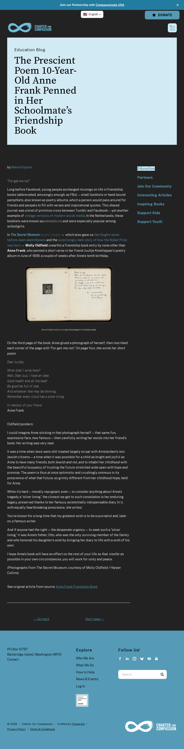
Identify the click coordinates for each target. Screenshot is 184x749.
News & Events (87, 679)
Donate (162, 15)
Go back (41, 619)
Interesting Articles (154, 195)
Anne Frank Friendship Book (77, 587)
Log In (80, 686)
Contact (13, 659)
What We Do (85, 665)
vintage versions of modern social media (55, 216)
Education (146, 168)
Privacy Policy (16, 729)
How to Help (85, 672)
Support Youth (149, 222)
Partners (145, 177)
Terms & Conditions (42, 729)
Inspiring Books (150, 204)
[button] (177, 5)
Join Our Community (154, 186)
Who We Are (85, 658)
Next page (94, 619)
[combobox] (138, 674)
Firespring (78, 724)
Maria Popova (22, 167)
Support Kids (148, 213)
